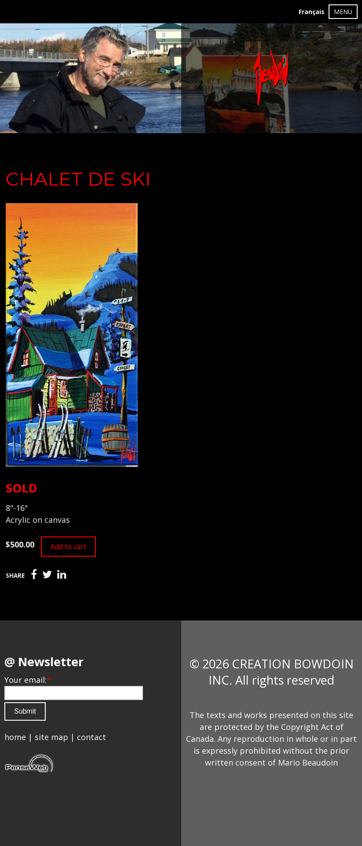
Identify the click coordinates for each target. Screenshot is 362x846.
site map (51, 737)
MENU (343, 11)
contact (91, 737)
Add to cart (68, 546)
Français (311, 12)
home (15, 737)
